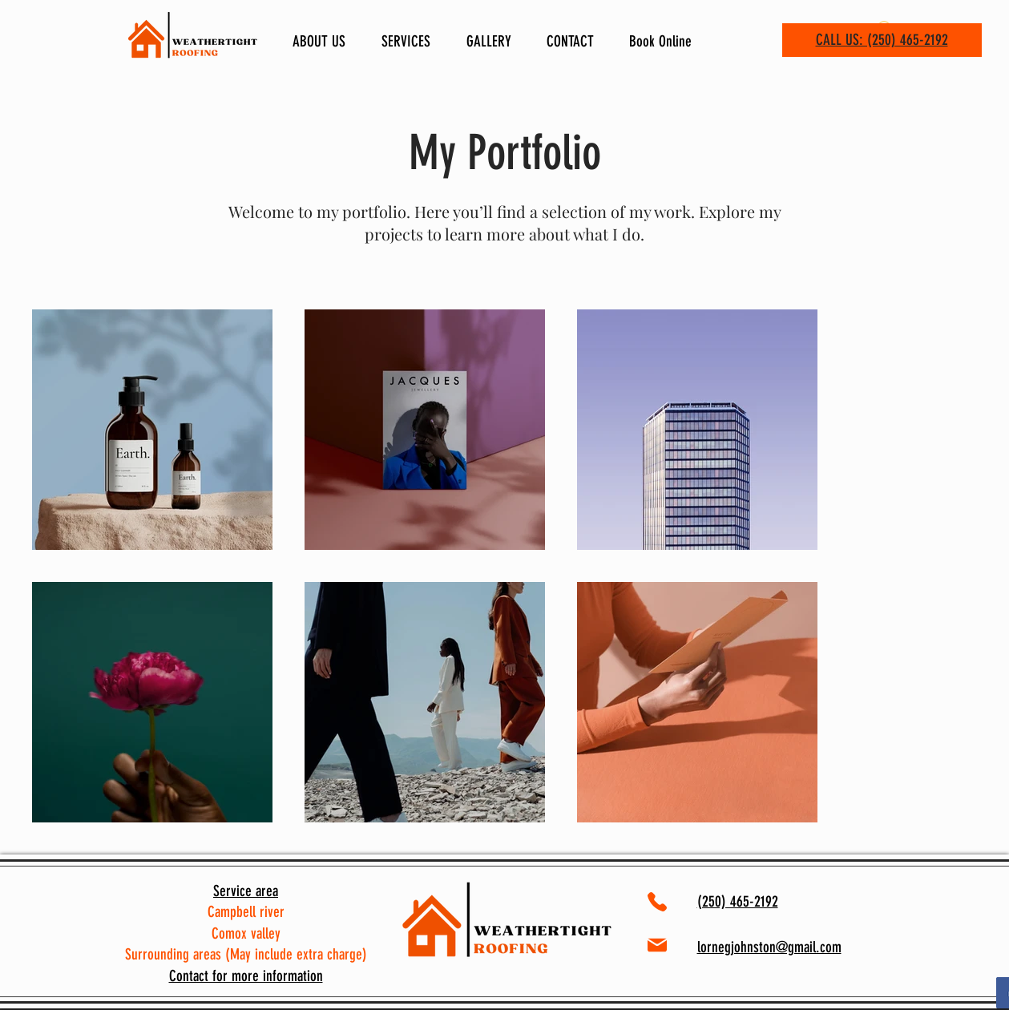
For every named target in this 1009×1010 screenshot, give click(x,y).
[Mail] (657, 945)
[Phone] (657, 902)
